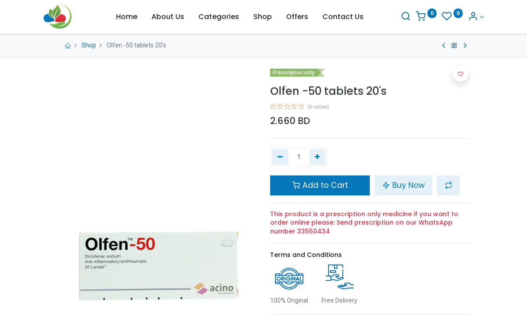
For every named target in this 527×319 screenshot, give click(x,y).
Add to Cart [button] (320, 185)
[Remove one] (280, 157)
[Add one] (318, 157)
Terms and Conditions (306, 254)
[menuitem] (126, 16)
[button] (448, 185)
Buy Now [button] (403, 185)
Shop (88, 45)
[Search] (390, 17)
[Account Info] (461, 17)
